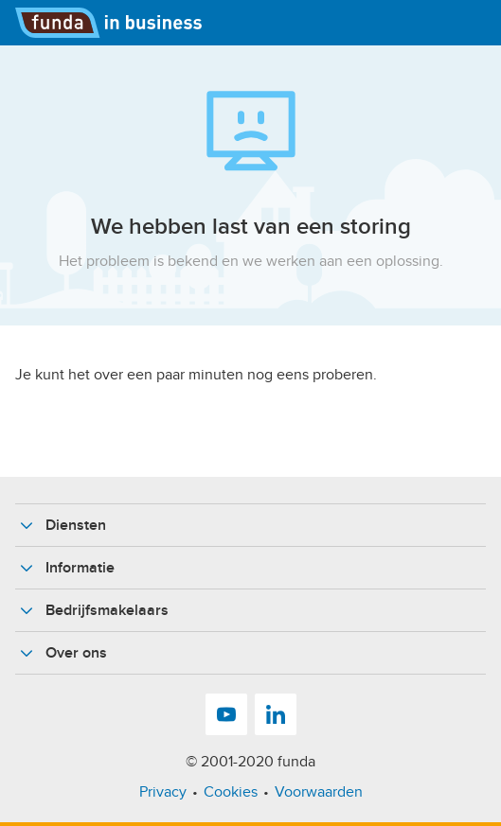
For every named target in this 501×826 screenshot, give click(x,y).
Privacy (163, 791)
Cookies (231, 791)
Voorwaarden (319, 791)
